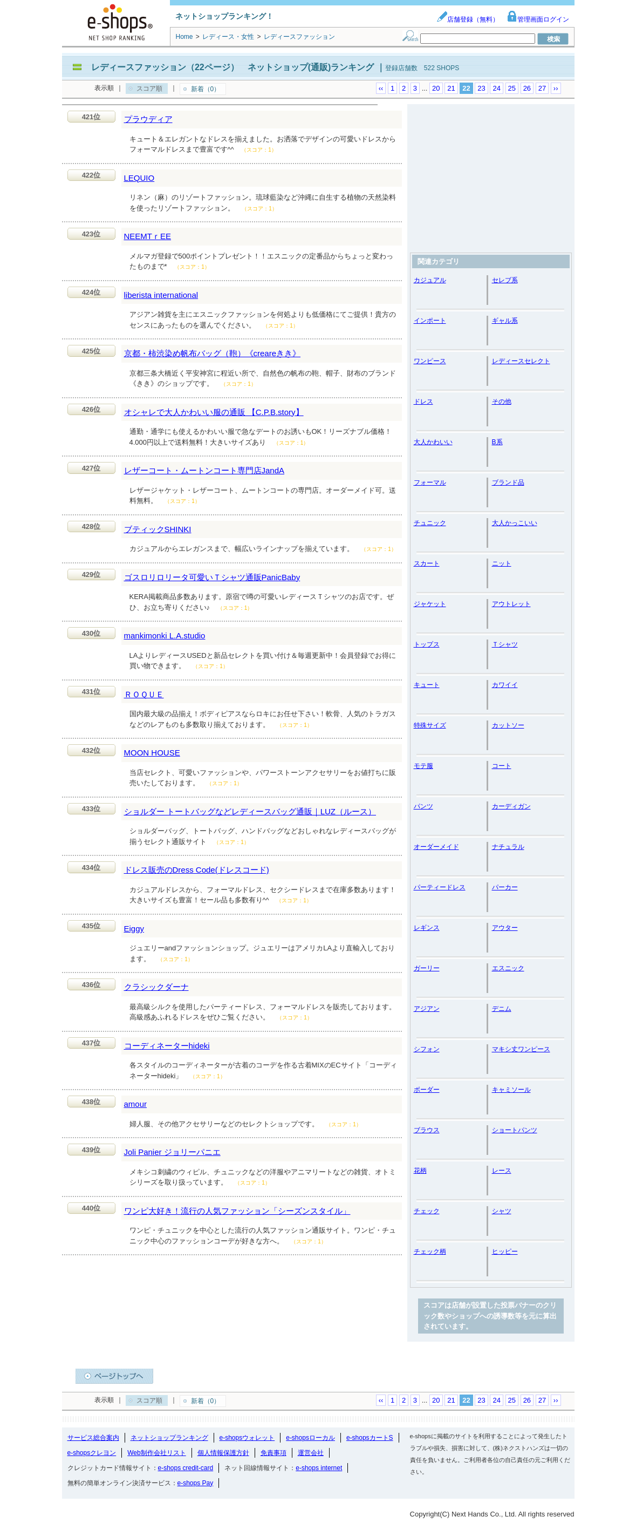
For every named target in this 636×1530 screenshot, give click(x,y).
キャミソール (511, 1089)
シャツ (501, 1211)
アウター (505, 927)
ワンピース (430, 361)
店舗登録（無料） (467, 19)
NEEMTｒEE (148, 236)
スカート (427, 563)
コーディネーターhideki (167, 1045)
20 (436, 88)
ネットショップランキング (169, 1437)
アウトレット (511, 604)
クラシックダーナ (156, 986)
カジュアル (430, 280)
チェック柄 (430, 1251)
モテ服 (423, 766)
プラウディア (148, 119)
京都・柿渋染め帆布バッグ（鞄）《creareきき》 (212, 353)
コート (501, 766)
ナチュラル (508, 847)
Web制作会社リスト (156, 1453)
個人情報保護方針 (223, 1453)
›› (555, 88)
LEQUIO (139, 177)
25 (512, 88)
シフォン (427, 1049)
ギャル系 (505, 320)
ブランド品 (508, 482)
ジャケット (430, 604)
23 (481, 88)
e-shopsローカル (310, 1437)
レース (501, 1170)
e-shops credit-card (186, 1468)
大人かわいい (433, 442)
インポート (430, 320)
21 (451, 88)
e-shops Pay (195, 1483)
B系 (497, 442)
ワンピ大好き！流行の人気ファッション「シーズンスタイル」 (237, 1210)
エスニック (508, 968)
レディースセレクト (521, 361)
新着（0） (206, 89)
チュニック (430, 523)
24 (496, 88)
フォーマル (430, 482)
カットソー (508, 725)
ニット (501, 563)
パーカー (505, 887)
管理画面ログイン (538, 19)
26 (527, 88)
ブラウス (427, 1130)
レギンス (427, 927)
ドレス (423, 401)
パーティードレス (440, 887)
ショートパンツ (514, 1130)
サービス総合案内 (93, 1437)
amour (135, 1104)
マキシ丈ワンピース (521, 1049)
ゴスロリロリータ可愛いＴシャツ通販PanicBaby (212, 577)
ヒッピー (505, 1251)
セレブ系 (505, 280)
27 (542, 88)
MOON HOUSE (152, 752)
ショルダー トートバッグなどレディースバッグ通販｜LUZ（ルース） (250, 811)
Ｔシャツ (505, 644)
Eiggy (134, 928)
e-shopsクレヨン (92, 1453)
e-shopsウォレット (247, 1437)
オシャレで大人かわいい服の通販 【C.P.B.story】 (214, 412)
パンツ (423, 806)
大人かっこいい (514, 523)
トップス (427, 644)
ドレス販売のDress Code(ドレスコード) (196, 869)
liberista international (161, 295)
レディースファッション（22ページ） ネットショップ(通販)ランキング (232, 67)
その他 (501, 401)
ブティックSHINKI (158, 529)
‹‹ (381, 88)
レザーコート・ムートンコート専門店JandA (204, 470)
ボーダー (427, 1089)
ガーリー (427, 968)
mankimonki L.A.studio (165, 635)
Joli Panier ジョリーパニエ (172, 1152)
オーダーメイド (436, 847)
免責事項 (273, 1453)
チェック (427, 1211)
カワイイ (505, 685)
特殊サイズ (430, 725)
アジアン (427, 1008)
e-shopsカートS (369, 1437)
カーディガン (511, 806)
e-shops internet (319, 1468)
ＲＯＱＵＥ (144, 694)
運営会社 (311, 1453)
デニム (501, 1008)
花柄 (420, 1170)
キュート (427, 685)
